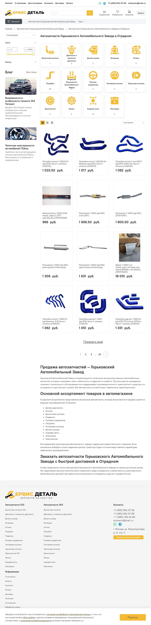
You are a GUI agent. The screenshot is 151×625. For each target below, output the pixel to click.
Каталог (9, 3)
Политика (9, 598)
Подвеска (9, 536)
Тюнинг (8, 558)
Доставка (59, 3)
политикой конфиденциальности (36, 620)
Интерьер (9, 523)
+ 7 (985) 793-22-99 (124, 517)
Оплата (69, 3)
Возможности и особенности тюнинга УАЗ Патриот (20, 100)
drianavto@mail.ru (137, 3)
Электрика (9, 566)
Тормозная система (13, 549)
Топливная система (13, 544)
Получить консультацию (128, 537)
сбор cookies (29, 617)
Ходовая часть (11, 562)
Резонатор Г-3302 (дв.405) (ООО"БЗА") (128, 214)
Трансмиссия (49, 553)
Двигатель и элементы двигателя (19, 514)
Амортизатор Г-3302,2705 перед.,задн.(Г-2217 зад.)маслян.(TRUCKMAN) (54, 215)
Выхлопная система (52, 510)
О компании (20, 3)
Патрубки (9, 531)
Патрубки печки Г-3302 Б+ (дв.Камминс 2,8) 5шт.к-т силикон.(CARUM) (55, 321)
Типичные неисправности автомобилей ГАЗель (19, 147)
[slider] (8, 54)
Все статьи (31, 72)
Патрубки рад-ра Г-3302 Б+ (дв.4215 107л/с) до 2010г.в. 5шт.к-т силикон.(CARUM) (128, 321)
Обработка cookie (12, 607)
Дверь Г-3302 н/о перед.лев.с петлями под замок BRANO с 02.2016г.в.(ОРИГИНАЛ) (128, 268)
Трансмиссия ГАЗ (12, 553)
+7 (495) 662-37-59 (117, 3)
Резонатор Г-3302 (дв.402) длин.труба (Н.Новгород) (55, 266)
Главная (8, 28)
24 (99, 354)
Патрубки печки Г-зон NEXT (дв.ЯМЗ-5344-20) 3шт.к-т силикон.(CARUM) (128, 163)
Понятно (133, 617)
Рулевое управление (14, 540)
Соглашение (10, 603)
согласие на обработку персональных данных (68, 614)
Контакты (48, 3)
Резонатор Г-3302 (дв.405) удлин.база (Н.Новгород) (92, 266)
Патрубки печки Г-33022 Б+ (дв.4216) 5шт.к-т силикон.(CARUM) (55, 163)
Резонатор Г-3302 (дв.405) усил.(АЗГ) (92, 214)
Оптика (8, 527)
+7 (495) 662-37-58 (123, 513)
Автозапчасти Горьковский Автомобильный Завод (51, 21)
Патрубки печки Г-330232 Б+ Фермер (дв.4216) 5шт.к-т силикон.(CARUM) (92, 163)
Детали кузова (11, 518)
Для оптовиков (35, 3)
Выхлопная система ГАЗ (15, 510)
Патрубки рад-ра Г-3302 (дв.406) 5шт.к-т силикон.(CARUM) (91, 321)
